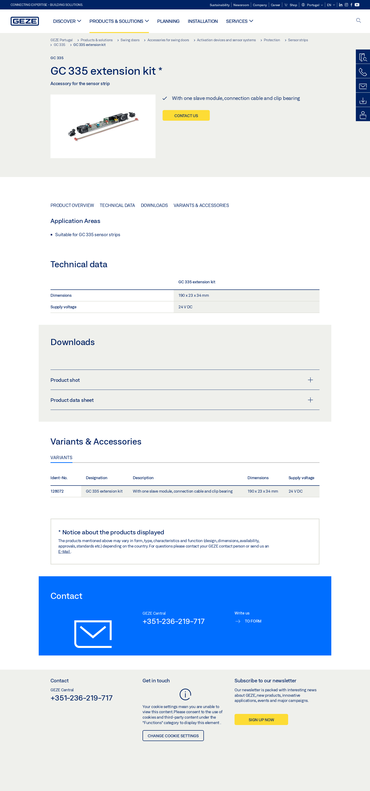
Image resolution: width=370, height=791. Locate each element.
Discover (64, 21)
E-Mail (64, 551)
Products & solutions (116, 21)
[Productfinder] (363, 57)
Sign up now (261, 719)
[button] (312, 5)
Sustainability (220, 5)
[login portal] (363, 115)
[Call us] (363, 72)
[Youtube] (357, 5)
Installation (203, 21)
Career (275, 5)
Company (260, 5)
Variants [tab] (61, 457)
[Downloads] (363, 101)
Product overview (72, 205)
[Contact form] (363, 86)
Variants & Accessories (201, 205)
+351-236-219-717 (174, 621)
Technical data (117, 205)
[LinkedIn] (341, 5)
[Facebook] (352, 5)
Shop (290, 5)
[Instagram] (347, 5)
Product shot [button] (181, 380)
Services (237, 21)
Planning (168, 21)
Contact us (186, 115)
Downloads (154, 205)
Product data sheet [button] (181, 400)
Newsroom (241, 5)
